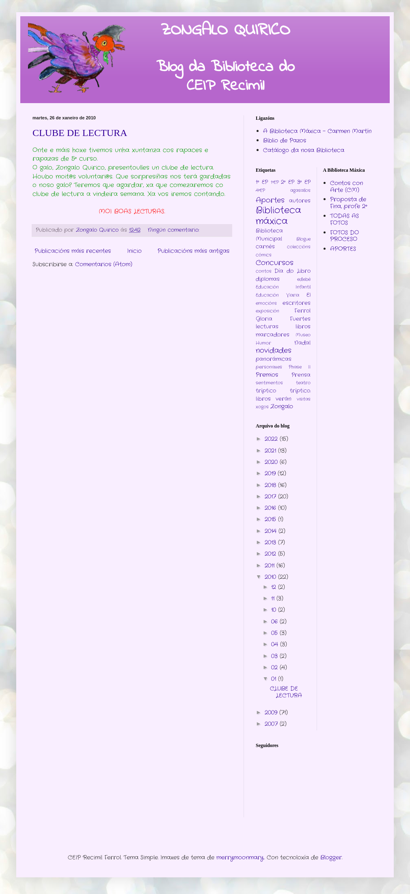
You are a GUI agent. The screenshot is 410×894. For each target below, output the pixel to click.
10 (274, 610)
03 (275, 656)
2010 (271, 577)
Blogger (331, 857)
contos (264, 271)
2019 (271, 473)
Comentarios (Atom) (103, 264)
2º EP (287, 182)
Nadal (302, 343)
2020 (272, 462)
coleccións (299, 247)
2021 (271, 451)
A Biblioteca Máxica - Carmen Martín (317, 131)
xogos (262, 407)
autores (300, 201)
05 (275, 633)
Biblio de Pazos (284, 140)
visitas (304, 399)
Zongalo (281, 406)
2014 (271, 531)
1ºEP (275, 182)
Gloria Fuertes (283, 319)
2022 (272, 439)
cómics (264, 255)
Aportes (270, 200)
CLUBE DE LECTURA (79, 132)
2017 (271, 496)
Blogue (303, 239)
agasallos (300, 190)
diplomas (268, 279)
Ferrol (302, 311)
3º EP (304, 182)
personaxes (269, 367)
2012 (271, 554)
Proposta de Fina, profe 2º (348, 202)
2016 (271, 508)
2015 (271, 519)
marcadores (272, 335)
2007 (272, 724)
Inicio (134, 251)
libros (303, 326)
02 (275, 667)
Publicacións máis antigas (193, 251)
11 (273, 598)
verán (283, 399)
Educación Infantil (283, 287)
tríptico (266, 391)
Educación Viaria (277, 295)
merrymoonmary (240, 857)
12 (274, 587)
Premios (267, 375)
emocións (266, 303)
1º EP (262, 182)
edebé (304, 279)
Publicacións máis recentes (73, 251)
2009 (272, 712)
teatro (303, 383)
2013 (271, 542)
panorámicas (273, 359)
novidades (273, 351)
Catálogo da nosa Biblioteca (303, 150)
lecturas (267, 326)
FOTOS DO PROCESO (344, 236)
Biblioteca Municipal (269, 235)
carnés (265, 246)
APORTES (343, 249)
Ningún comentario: (174, 230)
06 (275, 622)
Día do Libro (292, 271)
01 (274, 679)
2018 (271, 485)
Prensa (301, 375)
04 (275, 644)
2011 (270, 565)
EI (308, 295)
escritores (297, 303)
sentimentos (269, 383)
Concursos (274, 263)
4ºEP (260, 190)
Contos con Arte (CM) (346, 186)
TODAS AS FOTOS (344, 219)
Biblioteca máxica (278, 216)
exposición (267, 311)
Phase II (300, 367)
